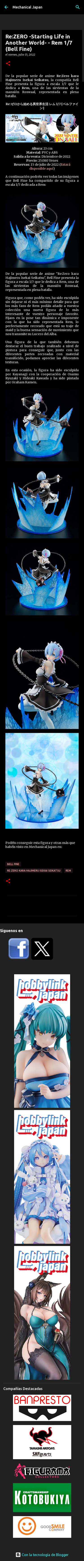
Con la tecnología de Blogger (42, 1555)
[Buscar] (77, 7)
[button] (8, 64)
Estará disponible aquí (49, 167)
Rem (68, 870)
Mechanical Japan (27, 7)
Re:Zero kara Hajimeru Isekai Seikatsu (33, 870)
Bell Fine (13, 864)
